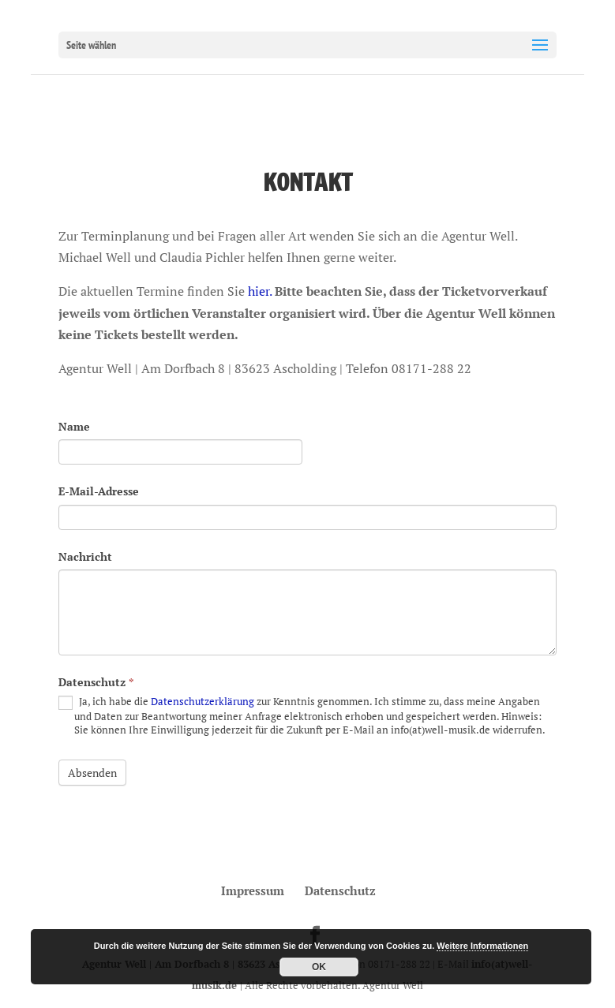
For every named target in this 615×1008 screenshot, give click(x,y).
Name (74, 426)
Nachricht (85, 556)
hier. (260, 291)
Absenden (92, 772)
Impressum (252, 890)
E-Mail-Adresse (98, 490)
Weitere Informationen (482, 945)
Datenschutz (95, 681)
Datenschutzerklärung (202, 701)
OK (319, 967)
